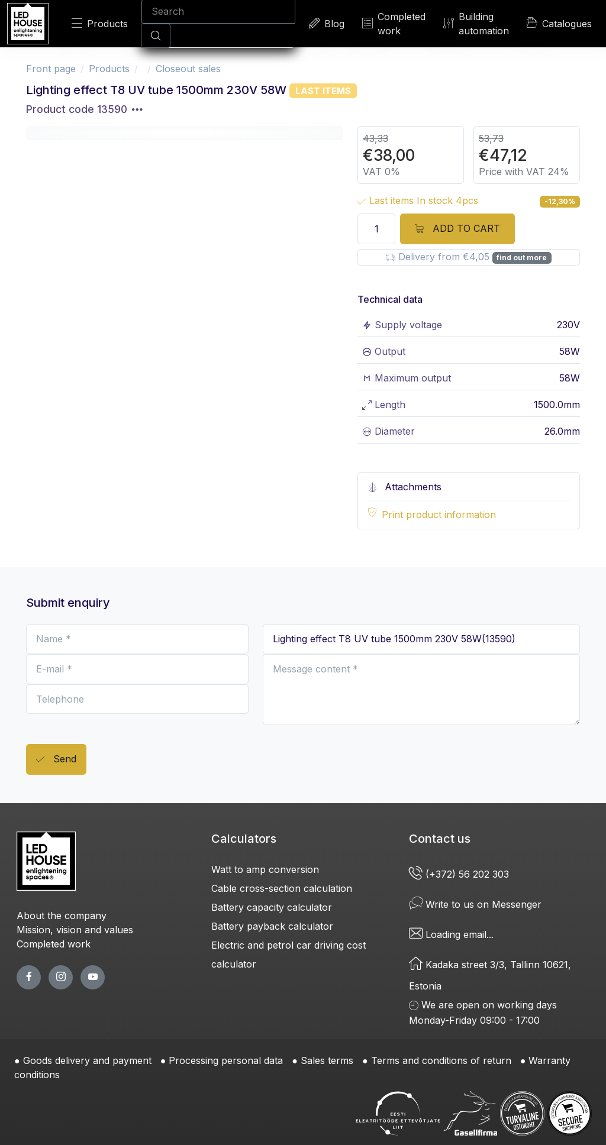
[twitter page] (61, 977)
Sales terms (327, 1060)
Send (56, 759)
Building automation (476, 24)
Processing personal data (226, 1060)
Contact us (439, 839)
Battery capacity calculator (271, 907)
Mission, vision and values (75, 930)
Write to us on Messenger (475, 904)
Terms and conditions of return (441, 1060)
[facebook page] (29, 977)
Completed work (394, 24)
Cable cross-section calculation (281, 888)
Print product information (439, 514)
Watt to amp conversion (265, 869)
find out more (522, 257)
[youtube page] (92, 977)
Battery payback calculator (272, 926)
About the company (62, 915)
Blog (326, 23)
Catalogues (559, 23)
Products (100, 23)
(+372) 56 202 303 (460, 874)
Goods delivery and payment (87, 1060)
